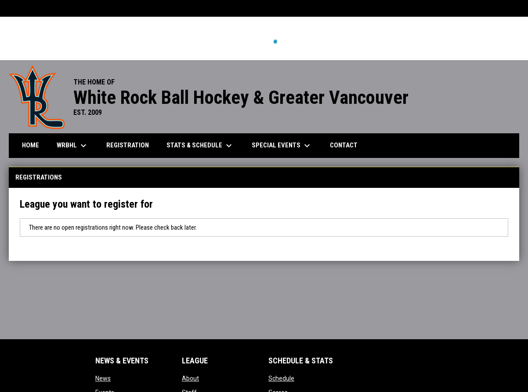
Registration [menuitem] (127, 145)
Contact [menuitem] (344, 145)
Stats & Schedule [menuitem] (200, 145)
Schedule (281, 378)
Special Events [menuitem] (282, 145)
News (103, 378)
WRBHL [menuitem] (73, 145)
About (190, 378)
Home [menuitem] (30, 145)
